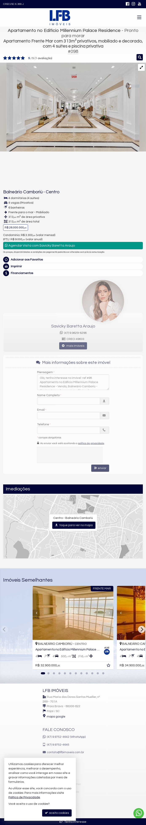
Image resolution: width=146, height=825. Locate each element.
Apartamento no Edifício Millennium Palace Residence (64, 30)
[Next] (141, 629)
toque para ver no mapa (74, 525)
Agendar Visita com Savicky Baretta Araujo (40, 245)
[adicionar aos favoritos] (109, 666)
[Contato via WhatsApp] (138, 813)
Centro (52, 192)
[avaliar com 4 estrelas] (18, 58)
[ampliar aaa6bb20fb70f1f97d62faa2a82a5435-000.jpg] (69, 107)
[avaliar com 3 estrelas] (14, 58)
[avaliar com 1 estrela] (5, 58)
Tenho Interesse (73, 821)
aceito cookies (57, 812)
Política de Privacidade (24, 797)
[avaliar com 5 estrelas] (23, 58)
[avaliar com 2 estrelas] (10, 58)
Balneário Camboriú (23, 192)
